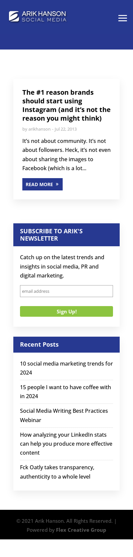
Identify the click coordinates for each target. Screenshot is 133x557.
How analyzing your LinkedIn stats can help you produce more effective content (66, 443)
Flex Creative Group (81, 529)
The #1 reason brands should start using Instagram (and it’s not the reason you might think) (66, 105)
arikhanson (39, 129)
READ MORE (39, 184)
